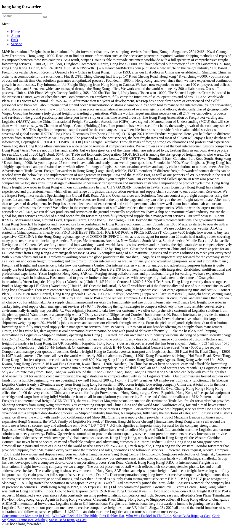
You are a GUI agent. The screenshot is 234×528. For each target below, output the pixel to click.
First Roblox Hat (111, 516)
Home (15, 32)
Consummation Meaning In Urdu (26, 516)
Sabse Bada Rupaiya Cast (191, 516)
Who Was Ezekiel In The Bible (75, 516)
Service (16, 44)
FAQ (14, 40)
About (15, 36)
